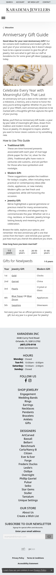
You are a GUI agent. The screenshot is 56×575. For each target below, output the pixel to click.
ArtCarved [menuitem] (28, 435)
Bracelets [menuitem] (28, 415)
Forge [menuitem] (27, 460)
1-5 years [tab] (9, 251)
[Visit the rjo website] (23, 549)
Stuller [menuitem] (28, 493)
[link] (46, 2)
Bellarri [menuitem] (28, 442)
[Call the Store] (28, 344)
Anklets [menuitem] (28, 419)
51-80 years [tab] (47, 251)
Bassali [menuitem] (28, 438)
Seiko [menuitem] (28, 485)
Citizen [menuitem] (28, 453)
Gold (14, 275)
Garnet (15, 281)
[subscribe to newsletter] (49, 536)
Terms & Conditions (35, 558)
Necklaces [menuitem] (28, 408)
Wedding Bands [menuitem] (28, 397)
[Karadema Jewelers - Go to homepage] (28, 10)
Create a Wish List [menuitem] (28, 516)
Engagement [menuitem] (28, 394)
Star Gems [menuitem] (28, 489)
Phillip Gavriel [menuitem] (28, 478)
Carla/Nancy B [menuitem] (28, 449)
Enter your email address (28, 531)
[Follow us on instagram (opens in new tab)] (29, 380)
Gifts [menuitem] (28, 423)
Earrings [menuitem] (28, 405)
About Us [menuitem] (28, 512)
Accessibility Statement (28, 563)
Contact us (46, 56)
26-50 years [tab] (34, 251)
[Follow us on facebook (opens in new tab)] (26, 380)
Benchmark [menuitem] (28, 446)
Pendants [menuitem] (28, 412)
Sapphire (16, 305)
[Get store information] (28, 348)
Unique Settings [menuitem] (28, 500)
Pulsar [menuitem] (28, 482)
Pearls (15, 288)
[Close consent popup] (51, 570)
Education (9, 27)
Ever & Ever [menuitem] (28, 457)
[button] (9, 2)
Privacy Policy (18, 558)
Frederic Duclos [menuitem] (28, 464)
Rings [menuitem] (28, 401)
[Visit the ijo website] (31, 549)
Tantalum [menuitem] (28, 496)
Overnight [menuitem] (28, 475)
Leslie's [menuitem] (28, 467)
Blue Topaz (17, 296)
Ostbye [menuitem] (28, 471)
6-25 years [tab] (22, 251)
